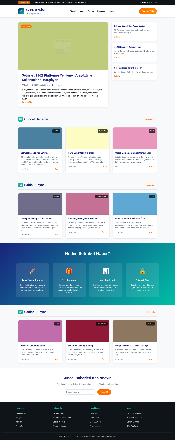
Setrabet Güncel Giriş (62, 418)
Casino (91, 11)
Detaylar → (118, 37)
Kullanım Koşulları (134, 418)
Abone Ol (104, 392)
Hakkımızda (21, 413)
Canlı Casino (95, 418)
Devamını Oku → (28, 102)
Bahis (82, 11)
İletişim (19, 418)
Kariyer (19, 422)
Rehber (112, 11)
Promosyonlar (96, 426)
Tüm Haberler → (150, 119)
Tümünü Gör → (151, 185)
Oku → (57, 169)
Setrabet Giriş (148, 11)
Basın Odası (21, 426)
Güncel (73, 11)
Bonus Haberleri (59, 426)
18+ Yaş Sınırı (132, 426)
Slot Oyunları (95, 422)
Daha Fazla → (151, 312)
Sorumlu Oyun (133, 422)
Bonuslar (101, 11)
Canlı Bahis (94, 413)
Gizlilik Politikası (134, 413)
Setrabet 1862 (59, 422)
